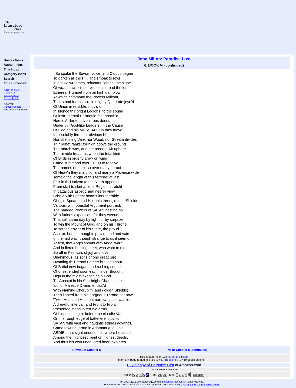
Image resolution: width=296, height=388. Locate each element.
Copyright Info (11, 98)
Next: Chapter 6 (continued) (187, 349)
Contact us (9, 92)
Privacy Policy (11, 95)
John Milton (149, 59)
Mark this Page (178, 356)
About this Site (12, 89)
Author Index (12, 64)
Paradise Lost (176, 59)
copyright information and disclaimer (199, 384)
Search (8, 78)
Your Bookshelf (14, 83)
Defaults (198, 374)
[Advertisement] (162, 27)
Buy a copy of (150, 365)
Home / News (12, 60)
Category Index (14, 74)
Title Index (10, 69)
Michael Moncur (173, 381)
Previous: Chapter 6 (86, 349)
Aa (160, 374)
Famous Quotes (12, 106)
